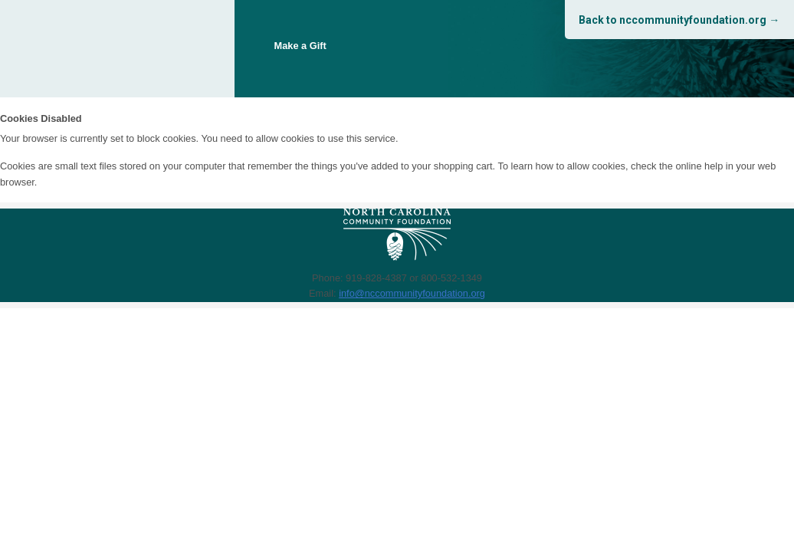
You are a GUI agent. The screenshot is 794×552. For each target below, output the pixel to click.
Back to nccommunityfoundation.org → (679, 20)
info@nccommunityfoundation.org (412, 293)
